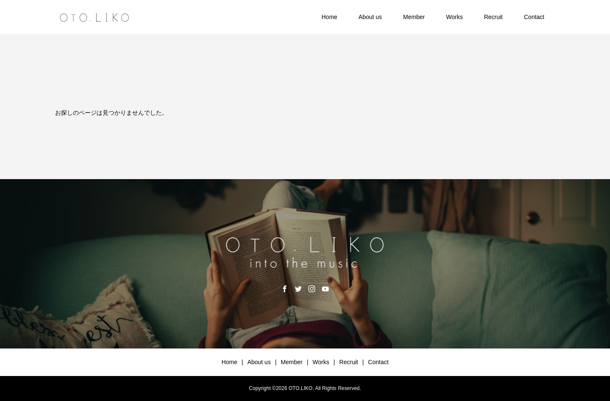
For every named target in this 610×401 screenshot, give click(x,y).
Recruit (493, 17)
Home (329, 17)
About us (370, 17)
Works (454, 17)
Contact (534, 17)
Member (414, 17)
